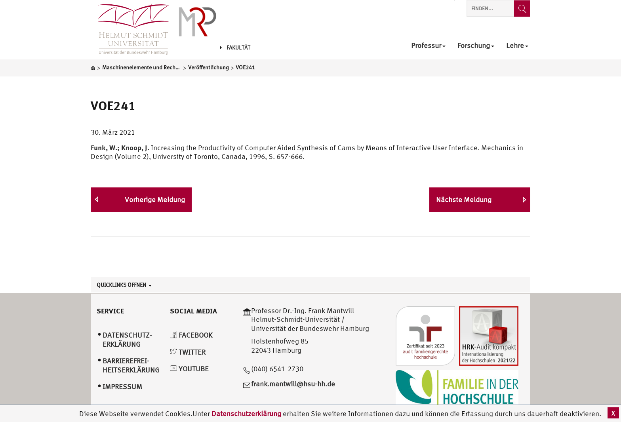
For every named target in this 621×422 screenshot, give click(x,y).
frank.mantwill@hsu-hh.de (293, 384)
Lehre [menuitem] (517, 46)
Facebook (191, 335)
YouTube (189, 369)
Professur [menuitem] (428, 46)
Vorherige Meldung (155, 199)
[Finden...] (522, 8)
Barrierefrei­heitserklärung (131, 365)
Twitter (188, 352)
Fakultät (235, 47)
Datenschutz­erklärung (127, 339)
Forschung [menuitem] (475, 46)
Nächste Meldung (463, 199)
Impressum (122, 386)
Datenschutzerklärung (246, 413)
